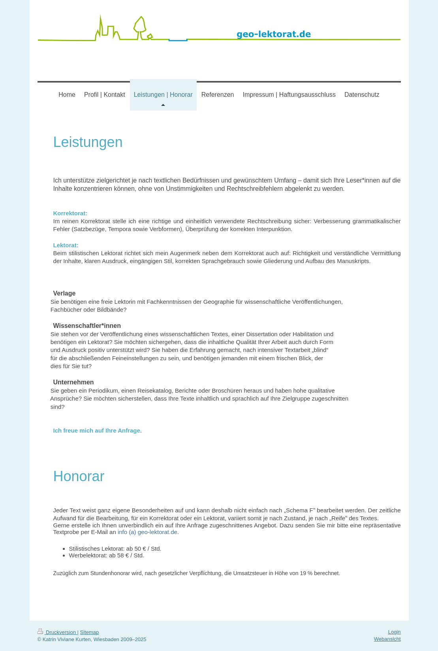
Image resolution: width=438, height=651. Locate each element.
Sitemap (89, 632)
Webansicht (387, 639)
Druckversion (57, 632)
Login (394, 632)
